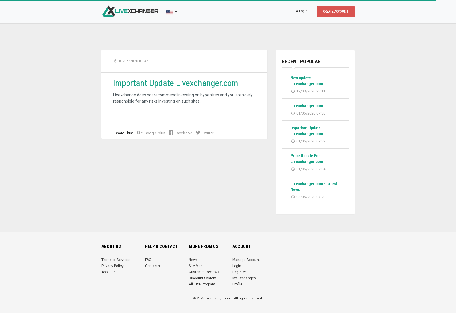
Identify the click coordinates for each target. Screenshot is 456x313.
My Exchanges (244, 278)
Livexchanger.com (307, 105)
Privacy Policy (112, 266)
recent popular (301, 61)
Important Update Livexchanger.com (175, 83)
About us (108, 272)
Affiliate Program (202, 284)
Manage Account (246, 260)
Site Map (195, 266)
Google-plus (151, 133)
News (193, 260)
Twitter (204, 133)
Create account (335, 12)
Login (302, 11)
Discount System (202, 278)
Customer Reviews (204, 272)
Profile (237, 284)
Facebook (180, 133)
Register (239, 272)
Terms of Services (116, 260)
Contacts (152, 266)
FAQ (148, 260)
